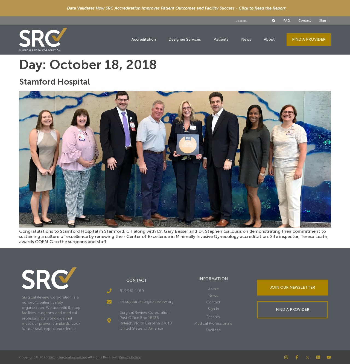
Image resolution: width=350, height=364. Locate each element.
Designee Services (184, 39)
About (269, 39)
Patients (221, 39)
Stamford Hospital (54, 82)
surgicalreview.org (73, 357)
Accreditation (144, 39)
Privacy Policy (130, 357)
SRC (51, 357)
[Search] (274, 20)
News (246, 39)
